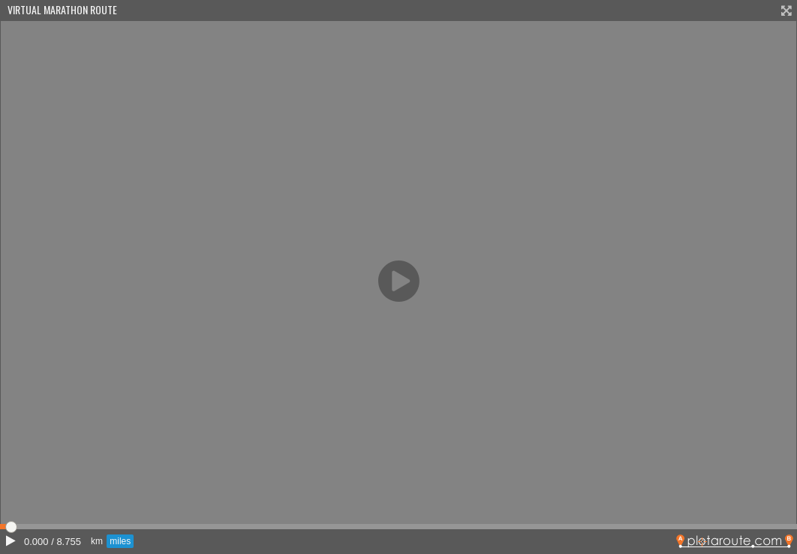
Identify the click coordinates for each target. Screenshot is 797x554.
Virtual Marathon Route (62, 9)
